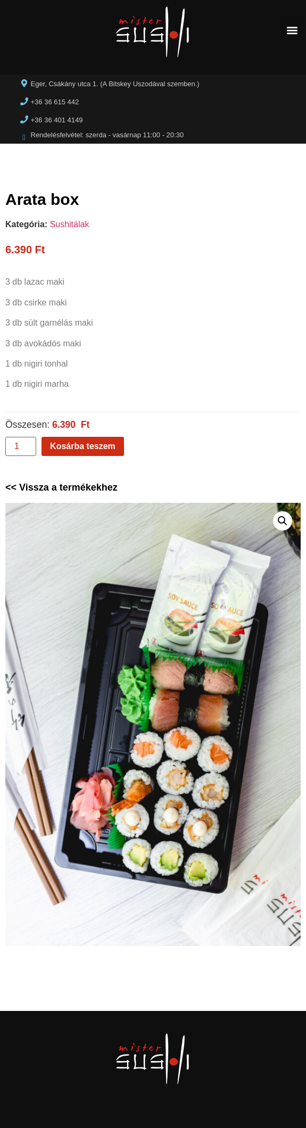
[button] (292, 30)
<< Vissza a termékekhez (61, 487)
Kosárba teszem (82, 446)
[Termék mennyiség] (20, 446)
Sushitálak (69, 224)
